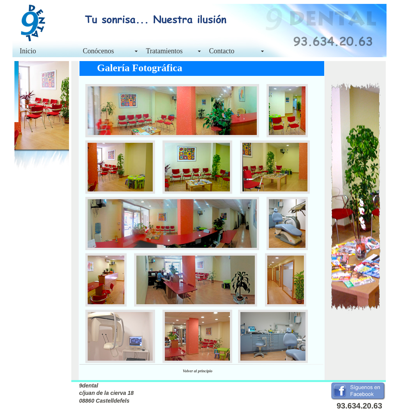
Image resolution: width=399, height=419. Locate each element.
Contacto (222, 51)
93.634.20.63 (359, 405)
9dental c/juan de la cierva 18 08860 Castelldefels (106, 393)
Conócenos (98, 51)
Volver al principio (197, 371)
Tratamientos (164, 51)
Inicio (28, 51)
